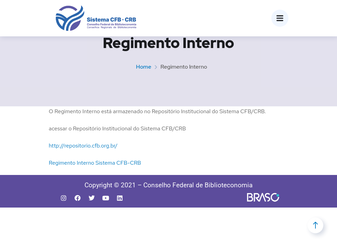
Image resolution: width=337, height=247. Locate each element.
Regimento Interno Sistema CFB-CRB (95, 162)
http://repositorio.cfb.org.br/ (83, 145)
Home (143, 66)
